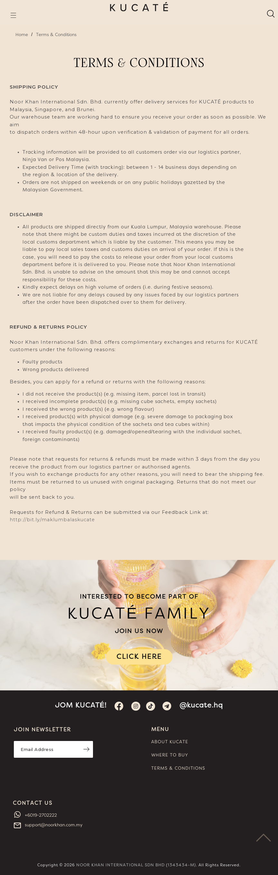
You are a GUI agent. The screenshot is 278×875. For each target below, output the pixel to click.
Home (21, 35)
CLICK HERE (139, 656)
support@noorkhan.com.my (52, 825)
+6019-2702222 (40, 815)
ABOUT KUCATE (169, 742)
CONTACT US (32, 803)
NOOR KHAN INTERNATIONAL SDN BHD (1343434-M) (136, 865)
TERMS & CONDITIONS (178, 768)
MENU (160, 729)
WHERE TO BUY (169, 755)
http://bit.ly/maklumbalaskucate (52, 520)
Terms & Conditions (56, 35)
